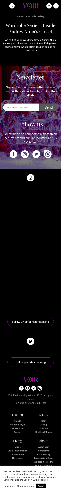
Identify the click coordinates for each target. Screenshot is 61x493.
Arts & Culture (17, 454)
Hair (43, 421)
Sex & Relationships (17, 450)
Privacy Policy (43, 454)
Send (48, 107)
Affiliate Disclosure (43, 462)
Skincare (43, 428)
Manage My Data (43, 465)
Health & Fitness (43, 432)
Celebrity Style (17, 424)
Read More (9, 486)
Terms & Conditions (43, 458)
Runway (17, 432)
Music (18, 447)
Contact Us (43, 450)
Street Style (17, 428)
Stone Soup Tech (37, 402)
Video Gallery (38, 16)
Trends (17, 421)
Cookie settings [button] (25, 486)
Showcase (22, 16)
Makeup (43, 424)
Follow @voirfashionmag (30, 362)
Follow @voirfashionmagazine (30, 321)
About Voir (43, 447)
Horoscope (17, 458)
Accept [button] (41, 486)
